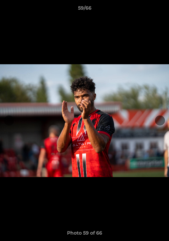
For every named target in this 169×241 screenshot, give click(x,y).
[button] (161, 10)
